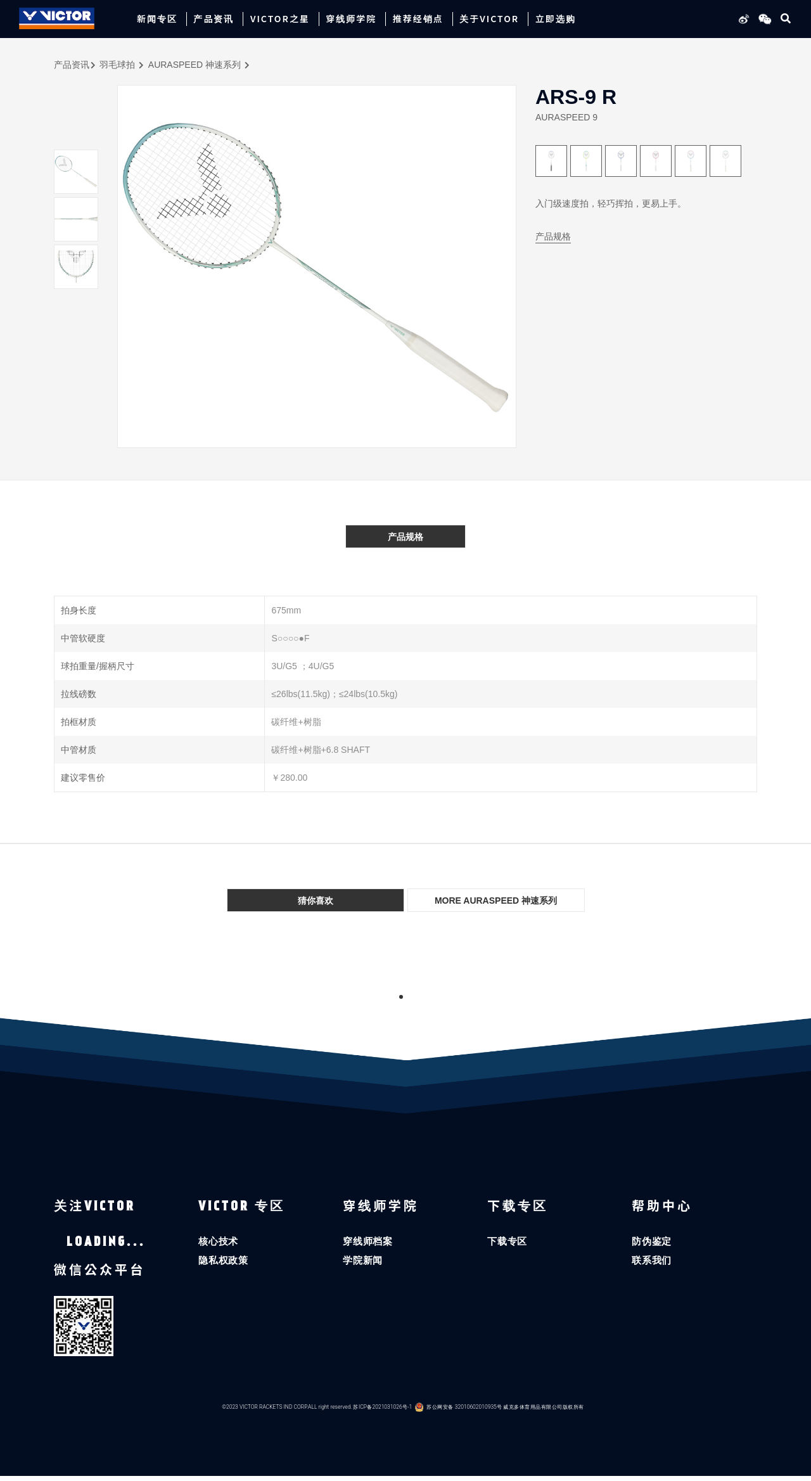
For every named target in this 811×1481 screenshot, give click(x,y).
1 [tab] (401, 997)
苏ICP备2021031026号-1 (382, 1412)
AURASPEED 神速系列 (194, 65)
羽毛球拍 (117, 65)
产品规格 (553, 236)
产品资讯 (71, 65)
